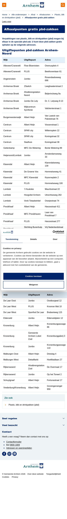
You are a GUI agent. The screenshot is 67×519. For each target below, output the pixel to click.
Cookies (5, 477)
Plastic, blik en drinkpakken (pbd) (24, 405)
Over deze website (35, 474)
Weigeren (33, 285)
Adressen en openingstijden (19, 448)
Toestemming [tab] (11, 239)
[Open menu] (4, 5)
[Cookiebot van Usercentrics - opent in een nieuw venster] (52, 232)
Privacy (15, 477)
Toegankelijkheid (53, 474)
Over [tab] (55, 239)
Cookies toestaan (33, 276)
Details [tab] (33, 239)
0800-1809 (15, 445)
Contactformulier (13, 442)
